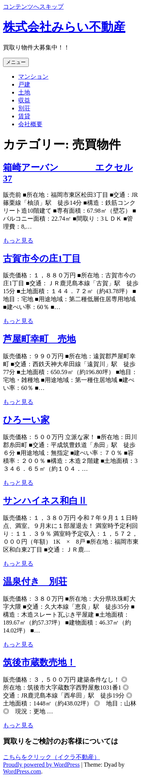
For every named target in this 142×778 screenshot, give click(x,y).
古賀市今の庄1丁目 (42, 258)
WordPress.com (22, 771)
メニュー (16, 62)
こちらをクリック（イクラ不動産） (51, 757)
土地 (24, 92)
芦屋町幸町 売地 (39, 339)
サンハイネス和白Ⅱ (45, 501)
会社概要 (30, 124)
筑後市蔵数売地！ (39, 662)
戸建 (24, 84)
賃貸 (24, 116)
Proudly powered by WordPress (41, 764)
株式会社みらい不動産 (64, 27)
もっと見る (18, 240)
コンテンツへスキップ (33, 6)
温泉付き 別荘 (35, 581)
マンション (33, 76)
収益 (24, 100)
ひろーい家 (26, 420)
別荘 (24, 108)
